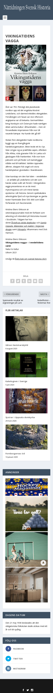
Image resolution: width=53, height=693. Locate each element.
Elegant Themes (25, 683)
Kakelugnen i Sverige (16, 381)
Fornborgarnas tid (15, 453)
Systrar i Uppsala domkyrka (20, 417)
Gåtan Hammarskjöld (17, 345)
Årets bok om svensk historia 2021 (31, 259)
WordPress (26, 686)
